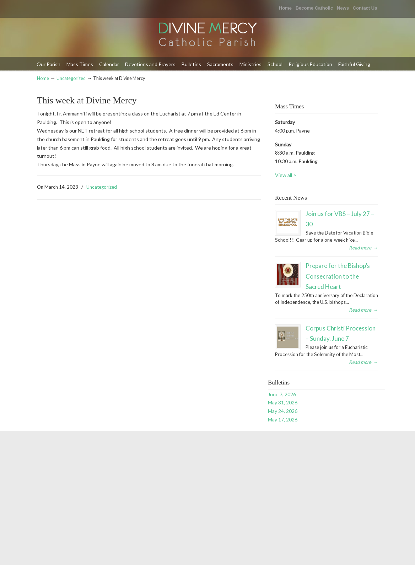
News (343, 8)
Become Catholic (314, 8)
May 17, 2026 (282, 419)
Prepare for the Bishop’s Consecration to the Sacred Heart (338, 276)
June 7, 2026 (282, 394)
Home (285, 8)
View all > (285, 175)
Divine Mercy (207, 35)
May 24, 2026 (282, 411)
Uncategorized (71, 78)
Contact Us (365, 8)
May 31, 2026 (282, 402)
